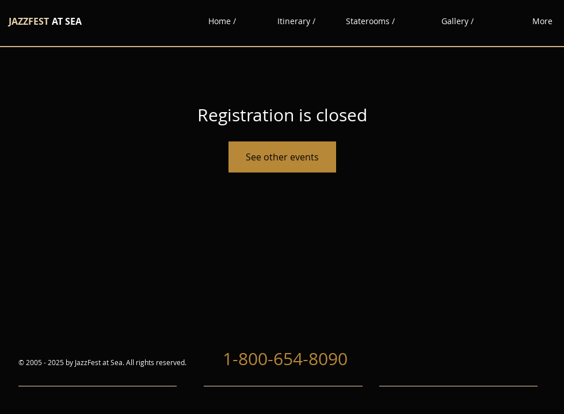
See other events (282, 157)
